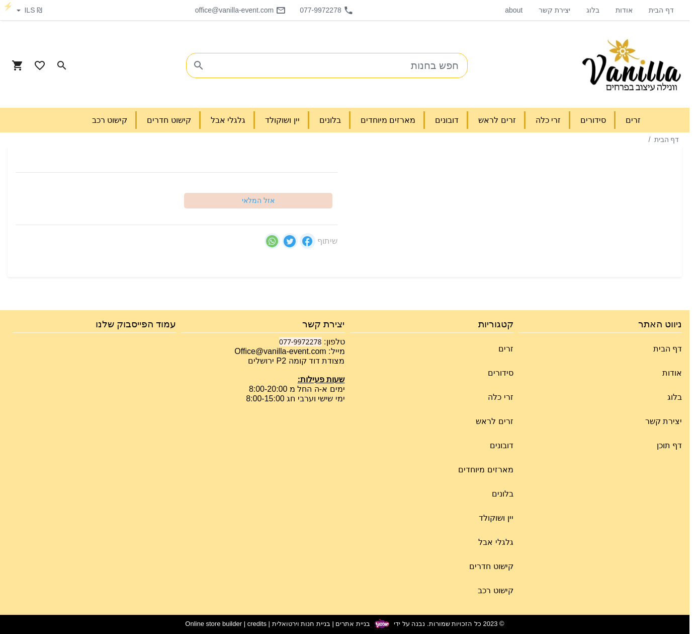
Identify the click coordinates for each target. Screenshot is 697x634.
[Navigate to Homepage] (631, 65)
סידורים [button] (593, 120)
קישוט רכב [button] (109, 120)
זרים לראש (494, 421)
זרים (505, 348)
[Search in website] (62, 65)
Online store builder (213, 624)
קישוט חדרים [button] (169, 120)
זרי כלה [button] (548, 120)
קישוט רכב (495, 590)
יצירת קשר (554, 10)
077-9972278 (327, 10)
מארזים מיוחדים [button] (388, 120)
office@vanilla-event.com (240, 10)
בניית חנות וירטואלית (301, 624)
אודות (624, 10)
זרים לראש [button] (496, 120)
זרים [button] (633, 120)
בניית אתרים (352, 624)
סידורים (500, 373)
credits (257, 624)
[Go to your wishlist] (40, 65)
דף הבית (661, 10)
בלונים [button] (330, 120)
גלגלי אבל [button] (228, 120)
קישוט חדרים (491, 566)
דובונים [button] (447, 120)
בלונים (502, 493)
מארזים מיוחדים (485, 469)
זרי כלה (500, 397)
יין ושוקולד (496, 518)
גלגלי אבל (495, 542)
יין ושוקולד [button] (282, 120)
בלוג (592, 10)
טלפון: (333, 341)
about (513, 10)
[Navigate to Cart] (18, 65)
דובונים (501, 445)
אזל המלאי (258, 200)
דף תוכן (669, 445)
